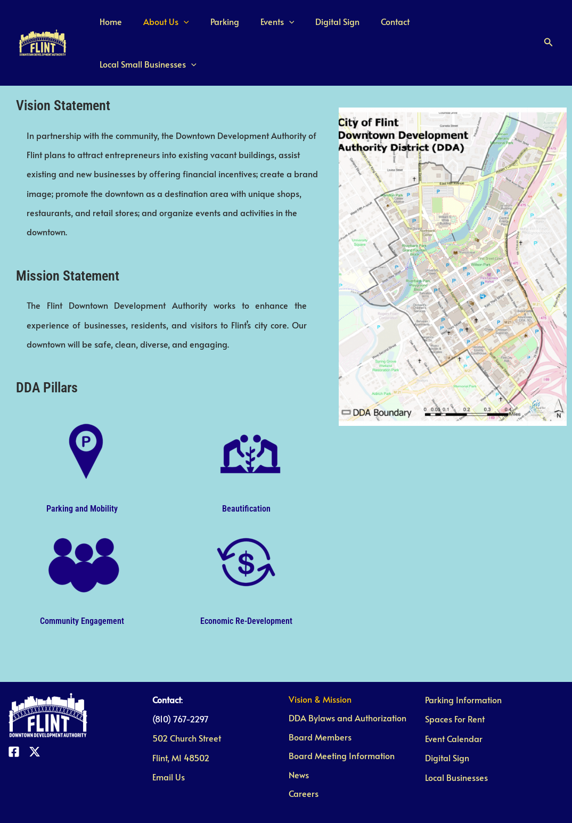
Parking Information (463, 667)
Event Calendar (454, 706)
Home (133, 26)
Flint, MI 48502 (180, 725)
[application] (202, 26)
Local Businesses (456, 745)
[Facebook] (14, 720)
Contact (396, 26)
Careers (301, 764)
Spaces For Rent (455, 687)
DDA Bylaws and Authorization (345, 687)
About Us (184, 26)
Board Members (317, 706)
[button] (548, 27)
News (296, 745)
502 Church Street (186, 706)
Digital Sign (343, 26)
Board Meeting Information (339, 725)
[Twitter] (34, 720)
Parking (238, 26)
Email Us (168, 745)
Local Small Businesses (476, 26)
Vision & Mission (317, 667)
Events (287, 26)
